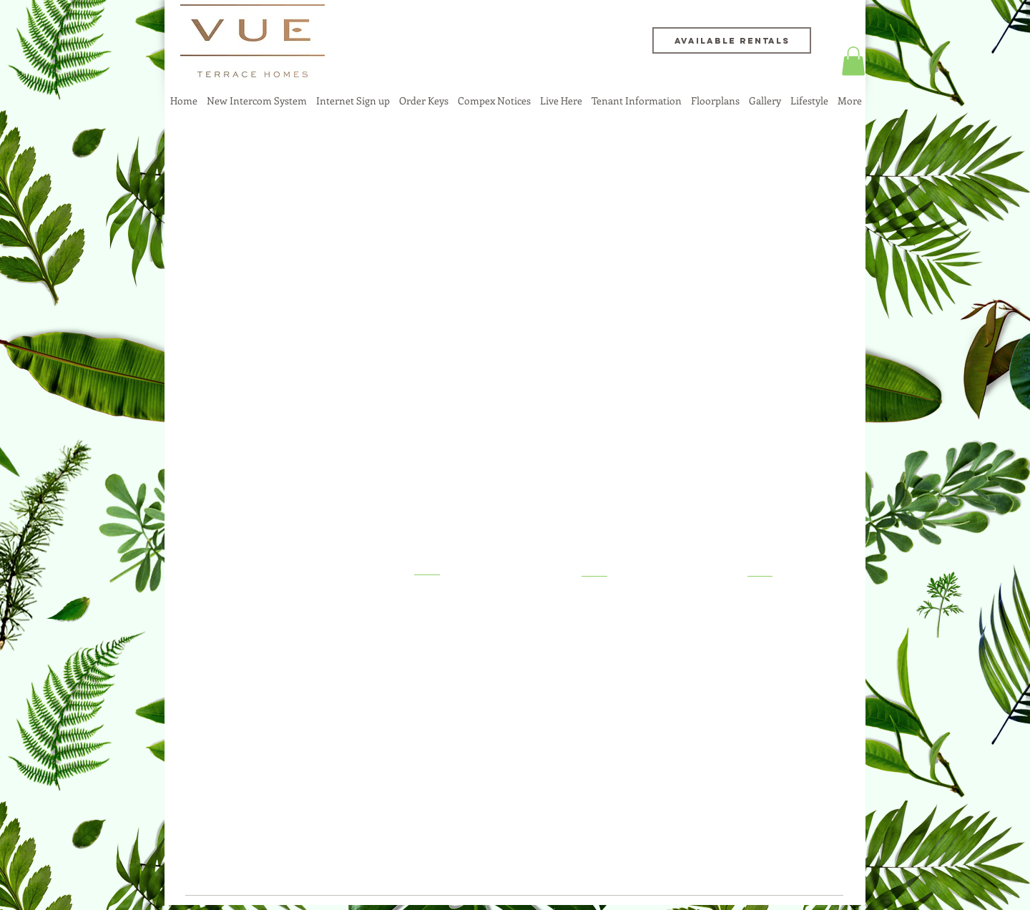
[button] (853, 61)
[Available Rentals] (731, 40)
